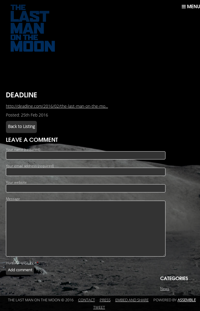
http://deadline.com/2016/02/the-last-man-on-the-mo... (57, 106)
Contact (86, 300)
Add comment (20, 269)
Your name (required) (23, 149)
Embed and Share (132, 300)
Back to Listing (21, 126)
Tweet (99, 307)
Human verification (22, 263)
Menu (191, 6)
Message (13, 199)
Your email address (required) (30, 166)
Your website (16, 182)
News (164, 289)
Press (105, 300)
